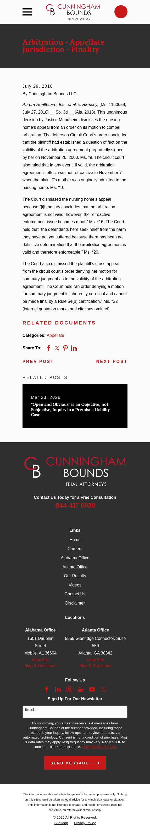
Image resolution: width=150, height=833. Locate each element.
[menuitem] (61, 823)
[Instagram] (69, 689)
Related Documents (59, 323)
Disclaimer (75, 603)
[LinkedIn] (58, 689)
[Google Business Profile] (81, 689)
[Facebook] (46, 689)
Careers (75, 548)
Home (75, 540)
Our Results (75, 576)
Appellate (55, 335)
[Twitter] (103, 689)
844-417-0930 (75, 505)
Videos (75, 585)
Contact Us (75, 594)
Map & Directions (40, 665)
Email (29, 709)
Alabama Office (75, 558)
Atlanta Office (75, 567)
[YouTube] (92, 689)
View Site (40, 660)
